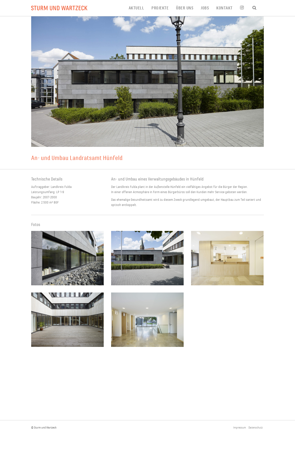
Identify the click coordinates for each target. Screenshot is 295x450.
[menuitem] (140, 8)
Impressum (239, 427)
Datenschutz (255, 427)
